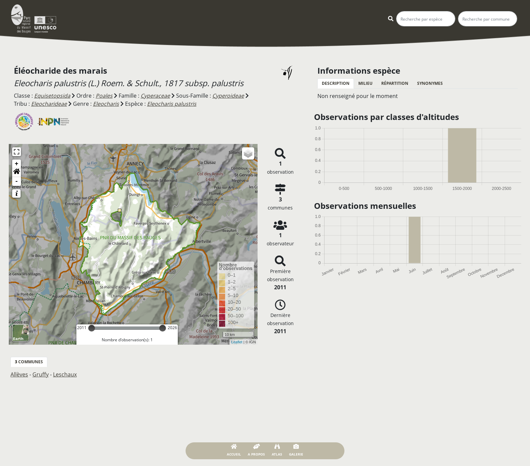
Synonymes (430, 83)
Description (336, 83)
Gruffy (40, 374)
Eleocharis (106, 103)
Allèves (19, 374)
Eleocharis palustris (173, 103)
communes (29, 361)
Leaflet (236, 341)
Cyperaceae (155, 95)
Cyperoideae (229, 95)
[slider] (91, 327)
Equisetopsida (52, 95)
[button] (16, 172)
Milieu (365, 83)
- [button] (17, 181)
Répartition (394, 83)
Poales (104, 95)
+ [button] (17, 164)
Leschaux (65, 374)
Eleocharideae (49, 103)
